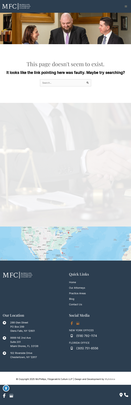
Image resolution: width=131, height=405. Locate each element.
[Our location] (126, 395)
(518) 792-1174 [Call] (86, 336)
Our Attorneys (77, 288)
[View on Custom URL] (65, 244)
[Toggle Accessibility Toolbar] (6, 388)
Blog (71, 299)
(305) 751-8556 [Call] (87, 348)
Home (72, 282)
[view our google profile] (78, 323)
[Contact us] (121, 395)
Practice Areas (77, 293)
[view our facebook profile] (72, 323)
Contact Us (75, 304)
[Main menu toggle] (126, 6)
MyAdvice (110, 379)
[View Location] (19, 327)
